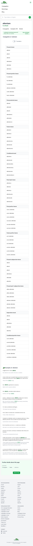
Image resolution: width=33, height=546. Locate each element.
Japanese (3, 490)
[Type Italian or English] (16, 17)
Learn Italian (3, 524)
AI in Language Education (6, 508)
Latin (19, 486)
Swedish (19, 497)
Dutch (2, 495)
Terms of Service (21, 515)
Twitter (3, 533)
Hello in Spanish (4, 517)
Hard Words (3, 520)
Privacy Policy (21, 517)
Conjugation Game (22, 513)
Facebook (4, 531)
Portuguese (3, 497)
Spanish (2, 492)
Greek (2, 484)
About (19, 509)
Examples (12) (14, 28)
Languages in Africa (5, 509)
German (3, 501)
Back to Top (16, 472)
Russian (2, 486)
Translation (18, 41)
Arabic (2, 488)
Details (21, 28)
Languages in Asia (5, 515)
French (2, 499)
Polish (19, 501)
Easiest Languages (5, 518)
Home (19, 508)
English (2, 493)
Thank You (3, 522)
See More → (3, 526)
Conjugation (5, 6)
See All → (3, 502)
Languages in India (5, 511)
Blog (3, 12)
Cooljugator (4, 467)
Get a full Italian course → (26, 33)
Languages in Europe (5, 513)
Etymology (5, 9)
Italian (11, 467)
